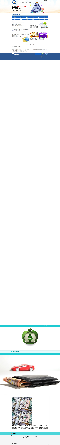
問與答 (18, 437)
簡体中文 (47, 325)
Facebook (36, 436)
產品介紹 (18, 436)
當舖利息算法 (30, 425)
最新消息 (13, 437)
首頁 (11, 351)
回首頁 (44, 325)
